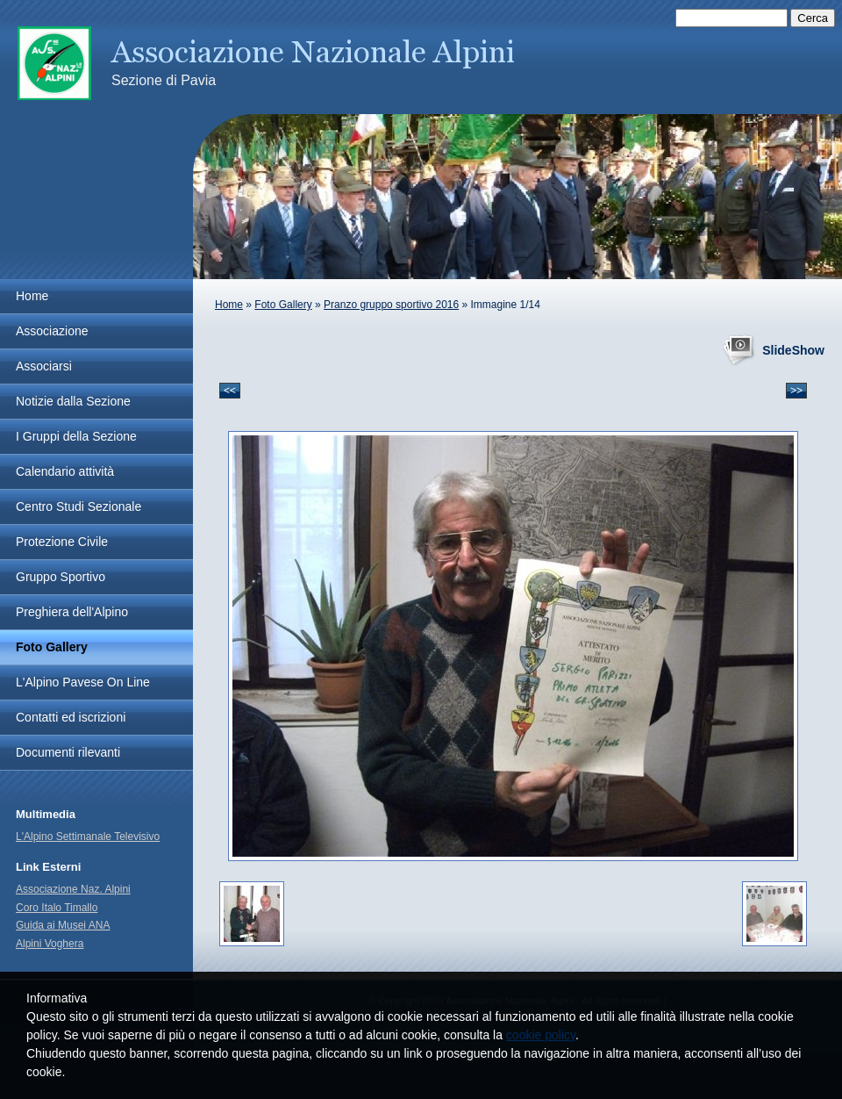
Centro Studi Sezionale (78, 506)
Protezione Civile (62, 542)
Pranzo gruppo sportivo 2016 (391, 304)
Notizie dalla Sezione (73, 401)
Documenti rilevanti (68, 752)
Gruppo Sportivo (60, 577)
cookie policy (540, 1035)
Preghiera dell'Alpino (72, 612)
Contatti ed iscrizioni (70, 717)
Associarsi (44, 366)
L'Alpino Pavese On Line (83, 682)
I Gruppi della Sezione (76, 436)
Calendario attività (65, 471)
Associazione (52, 331)
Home (229, 304)
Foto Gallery (282, 304)
